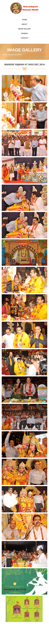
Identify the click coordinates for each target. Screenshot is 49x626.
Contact (24, 38)
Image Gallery (24, 29)
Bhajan (24, 33)
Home (24, 19)
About (24, 24)
